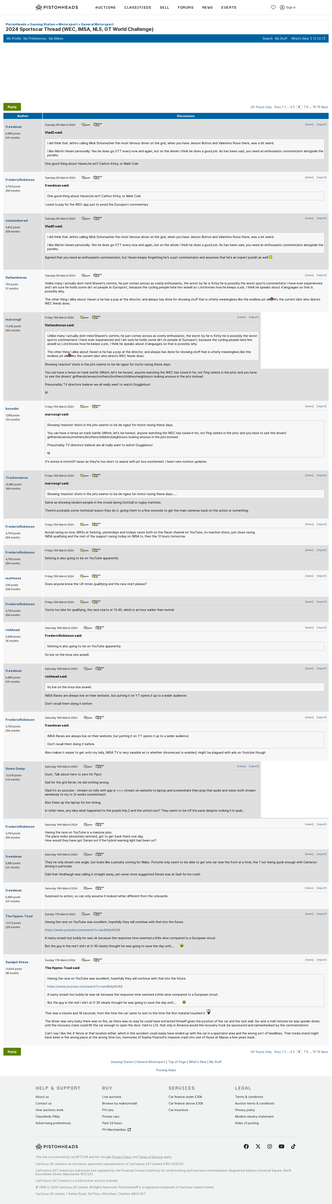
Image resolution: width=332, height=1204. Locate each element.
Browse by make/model (119, 1103)
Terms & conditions (249, 1097)
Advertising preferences (53, 1123)
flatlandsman (16, 277)
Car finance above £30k (186, 1103)
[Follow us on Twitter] (258, 1146)
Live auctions (111, 1097)
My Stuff (281, 38)
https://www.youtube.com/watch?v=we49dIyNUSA (82, 930)
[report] (321, 124)
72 (323, 38)
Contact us (44, 1103)
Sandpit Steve (17, 962)
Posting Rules (166, 1070)
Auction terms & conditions (254, 1103)
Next (324, 107)
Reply (12, 107)
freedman (14, 127)
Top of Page (177, 1062)
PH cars (107, 1110)
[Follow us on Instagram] (270, 1146)
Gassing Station (42, 24)
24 (319, 38)
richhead (13, 630)
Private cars (110, 1116)
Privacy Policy (122, 1157)
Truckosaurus (17, 478)
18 (314, 107)
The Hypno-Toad (19, 916)
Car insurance (178, 1110)
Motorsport (68, 24)
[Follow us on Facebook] (246, 1146)
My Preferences (35, 38)
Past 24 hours (112, 1123)
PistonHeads (16, 24)
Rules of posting (247, 1123)
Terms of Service (151, 1157)
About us (42, 1097)
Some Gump (15, 769)
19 (318, 107)
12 (314, 38)
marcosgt (13, 319)
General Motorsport (97, 24)
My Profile (14, 38)
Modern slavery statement (254, 1116)
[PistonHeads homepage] (57, 7)
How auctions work (50, 1110)
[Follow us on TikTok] (293, 1146)
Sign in (288, 7)
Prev (277, 107)
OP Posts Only (261, 107)
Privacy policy (245, 1110)
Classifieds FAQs (48, 1116)
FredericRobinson (20, 180)
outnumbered (17, 221)
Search (268, 38)
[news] (309, 124)
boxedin (12, 409)
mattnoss (13, 578)
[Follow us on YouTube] (281, 1146)
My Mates (56, 38)
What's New (300, 38)
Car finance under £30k (185, 1097)
